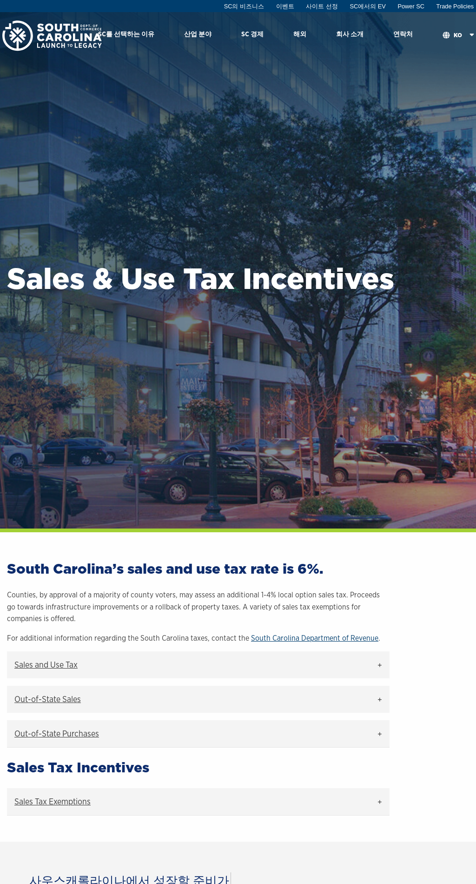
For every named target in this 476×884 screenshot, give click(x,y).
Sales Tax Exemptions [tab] (52, 801)
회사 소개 (350, 34)
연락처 (403, 34)
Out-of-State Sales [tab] (47, 699)
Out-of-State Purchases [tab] (56, 733)
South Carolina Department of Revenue (314, 638)
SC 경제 (252, 34)
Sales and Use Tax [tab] (46, 665)
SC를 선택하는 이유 (126, 34)
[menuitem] (126, 35)
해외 (299, 34)
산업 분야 (198, 34)
